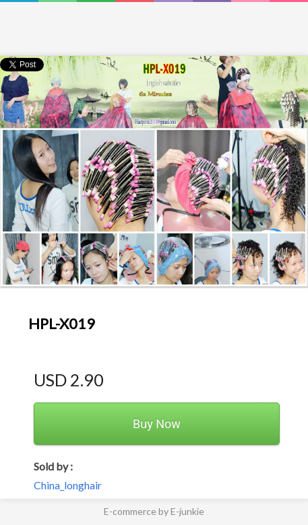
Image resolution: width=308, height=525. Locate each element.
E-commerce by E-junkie (154, 511)
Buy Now (157, 424)
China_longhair (68, 485)
